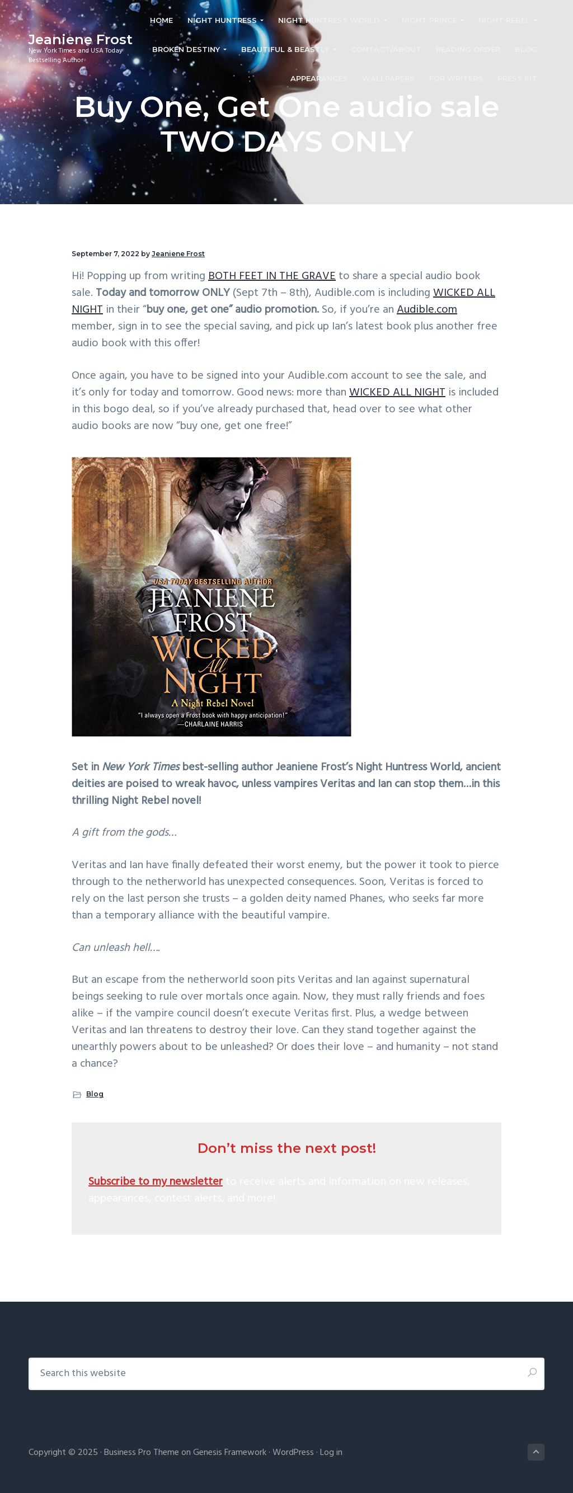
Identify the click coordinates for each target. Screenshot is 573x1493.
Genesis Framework (229, 1452)
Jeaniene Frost (81, 39)
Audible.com (427, 310)
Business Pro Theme (141, 1452)
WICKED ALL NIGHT (397, 393)
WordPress (293, 1452)
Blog (95, 1094)
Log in (331, 1452)
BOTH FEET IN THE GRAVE (272, 276)
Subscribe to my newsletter (155, 1182)
